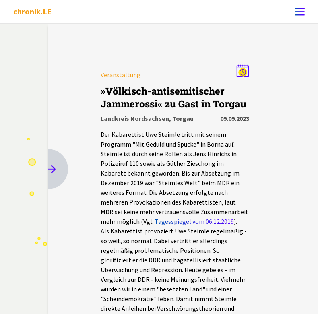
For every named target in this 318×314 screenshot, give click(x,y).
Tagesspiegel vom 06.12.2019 (194, 221)
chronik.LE (32, 11)
